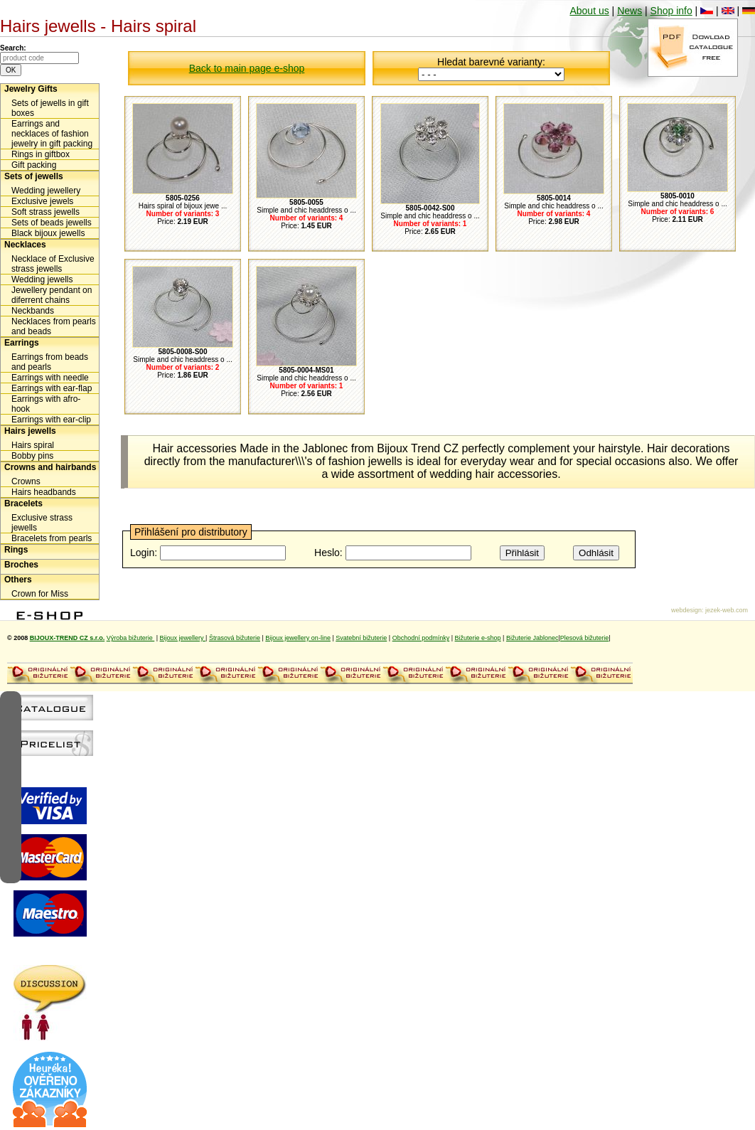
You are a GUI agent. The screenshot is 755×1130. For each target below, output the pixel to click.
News (629, 10)
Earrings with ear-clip (51, 420)
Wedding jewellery (45, 191)
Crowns (26, 481)
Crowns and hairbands (50, 467)
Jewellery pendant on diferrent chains (51, 295)
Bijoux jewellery (183, 637)
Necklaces (25, 245)
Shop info (671, 10)
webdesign (686, 610)
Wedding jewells (42, 279)
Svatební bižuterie (361, 637)
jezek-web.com (726, 610)
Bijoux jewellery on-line (298, 637)
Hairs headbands (43, 492)
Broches (21, 565)
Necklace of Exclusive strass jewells (53, 264)
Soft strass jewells (45, 212)
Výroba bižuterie (131, 637)
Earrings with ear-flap (51, 388)
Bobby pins (32, 456)
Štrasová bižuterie (234, 637)
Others (18, 580)
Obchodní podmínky (421, 637)
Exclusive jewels (42, 201)
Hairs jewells (30, 431)
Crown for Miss (39, 594)
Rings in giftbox (40, 154)
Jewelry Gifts (31, 89)
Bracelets (23, 503)
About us (589, 10)
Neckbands (32, 311)
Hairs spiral (32, 445)
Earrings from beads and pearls (49, 362)
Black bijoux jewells (48, 233)
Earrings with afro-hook (45, 404)
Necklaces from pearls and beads (53, 326)
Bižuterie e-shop (478, 637)
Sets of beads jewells (51, 223)
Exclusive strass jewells (42, 523)
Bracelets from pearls (51, 538)
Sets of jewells (33, 176)
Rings (16, 550)
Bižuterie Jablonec (532, 637)
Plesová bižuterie (584, 637)
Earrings (21, 343)
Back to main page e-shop (247, 68)
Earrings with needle (50, 378)
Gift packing (33, 165)
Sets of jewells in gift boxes (50, 108)
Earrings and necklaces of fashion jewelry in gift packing (51, 134)
